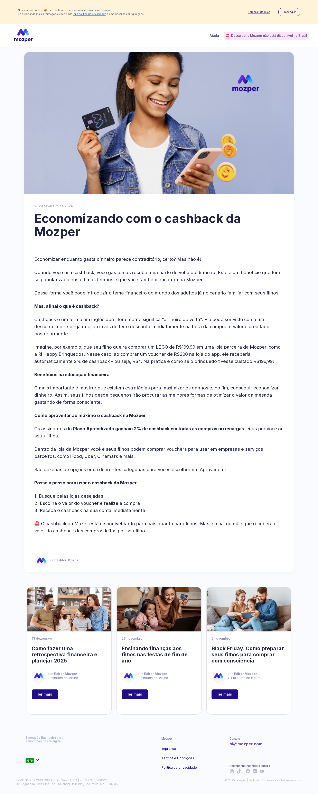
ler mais (45, 694)
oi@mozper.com (246, 744)
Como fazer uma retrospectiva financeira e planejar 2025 (64, 654)
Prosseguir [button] (289, 11)
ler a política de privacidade (89, 14)
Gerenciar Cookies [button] (259, 12)
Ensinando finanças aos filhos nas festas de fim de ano (155, 654)
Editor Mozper (68, 560)
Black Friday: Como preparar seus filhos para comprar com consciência (248, 654)
